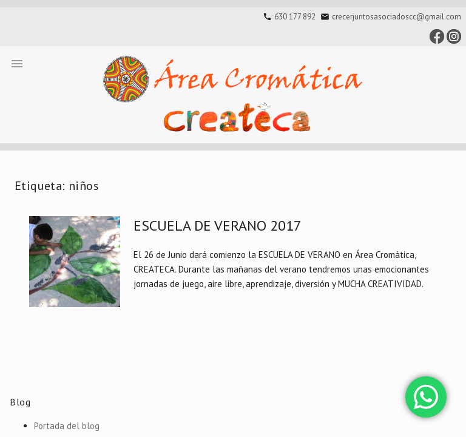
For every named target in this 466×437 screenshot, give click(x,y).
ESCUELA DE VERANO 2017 (217, 225)
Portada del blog (67, 426)
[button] (17, 63)
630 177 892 (295, 17)
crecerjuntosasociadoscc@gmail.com (396, 17)
